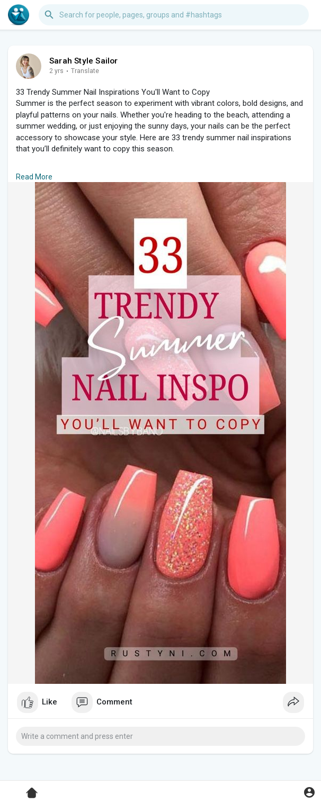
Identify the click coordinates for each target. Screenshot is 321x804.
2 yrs (56, 71)
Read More (34, 177)
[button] (174, 14)
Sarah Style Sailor (83, 61)
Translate (85, 71)
